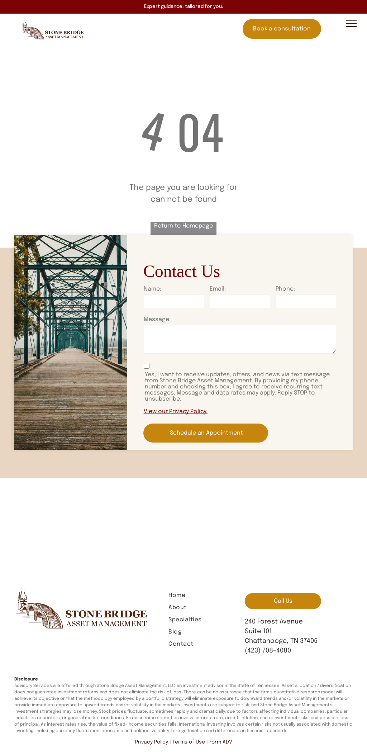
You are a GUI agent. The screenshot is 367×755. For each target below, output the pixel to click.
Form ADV (220, 742)
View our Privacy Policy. (176, 411)
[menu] (351, 23)
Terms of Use (188, 742)
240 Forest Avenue (274, 621)
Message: (157, 319)
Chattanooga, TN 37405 (281, 641)
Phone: (285, 289)
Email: (218, 289)
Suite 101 (258, 631)
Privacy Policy (151, 742)
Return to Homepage (183, 226)
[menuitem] (197, 595)
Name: (152, 289)
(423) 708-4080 (268, 651)
